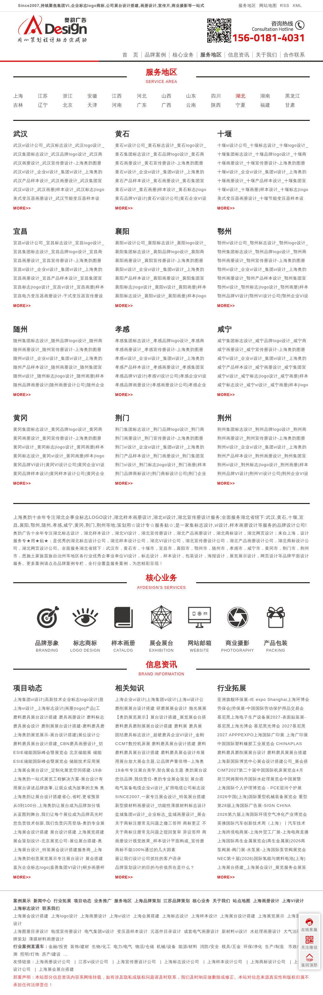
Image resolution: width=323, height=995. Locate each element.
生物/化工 (101, 946)
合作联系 (294, 54)
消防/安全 (209, 946)
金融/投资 (58, 946)
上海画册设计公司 (53, 961)
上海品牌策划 (147, 900)
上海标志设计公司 (181, 961)
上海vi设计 (120, 916)
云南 (191, 105)
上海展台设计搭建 (237, 916)
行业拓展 (62, 900)
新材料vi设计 (234, 931)
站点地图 (241, 900)
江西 (117, 95)
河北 (142, 95)
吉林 (18, 105)
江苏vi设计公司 (94, 961)
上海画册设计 (266, 900)
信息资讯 (239, 54)
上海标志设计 (26, 908)
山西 (167, 95)
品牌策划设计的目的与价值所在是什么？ (155, 867)
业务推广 (103, 900)
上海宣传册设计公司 (136, 961)
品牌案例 (155, 54)
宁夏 (241, 105)
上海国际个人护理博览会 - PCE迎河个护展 (259, 787)
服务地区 (247, 5)
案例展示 (22, 900)
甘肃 (290, 105)
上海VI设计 (293, 900)
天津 (92, 105)
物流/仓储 (145, 946)
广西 (167, 105)
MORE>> (22, 208)
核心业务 (183, 54)
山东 (191, 95)
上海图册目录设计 (31, 931)
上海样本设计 (204, 916)
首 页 (130, 54)
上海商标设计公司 (268, 961)
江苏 (43, 95)
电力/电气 (123, 946)
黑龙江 (292, 95)
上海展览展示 (271, 916)
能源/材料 (188, 946)
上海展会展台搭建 (56, 969)
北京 (68, 105)
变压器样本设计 (132, 931)
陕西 (216, 105)
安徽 (92, 95)
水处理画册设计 (265, 931)
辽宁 (43, 105)
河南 (117, 105)
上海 (18, 95)
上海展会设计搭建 (31, 916)
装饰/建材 (80, 946)
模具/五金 (231, 946)
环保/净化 (253, 946)
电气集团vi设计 (100, 931)
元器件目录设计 (165, 931)
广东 (142, 105)
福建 (265, 105)
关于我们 (266, 54)
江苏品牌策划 (176, 900)
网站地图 (268, 5)
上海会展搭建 (146, 916)
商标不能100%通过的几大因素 (145, 849)
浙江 (68, 95)
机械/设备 (166, 946)
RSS (285, 5)
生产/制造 (274, 946)
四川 (216, 95)
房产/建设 (51, 954)
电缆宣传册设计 (66, 931)
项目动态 (82, 900)
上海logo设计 (64, 916)
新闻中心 (42, 900)
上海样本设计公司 (225, 961)
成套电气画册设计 (201, 931)
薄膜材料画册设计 (46, 939)
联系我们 (51, 908)
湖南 (265, 95)
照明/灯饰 (29, 954)
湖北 (241, 95)
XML (297, 5)
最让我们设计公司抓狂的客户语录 (148, 858)
